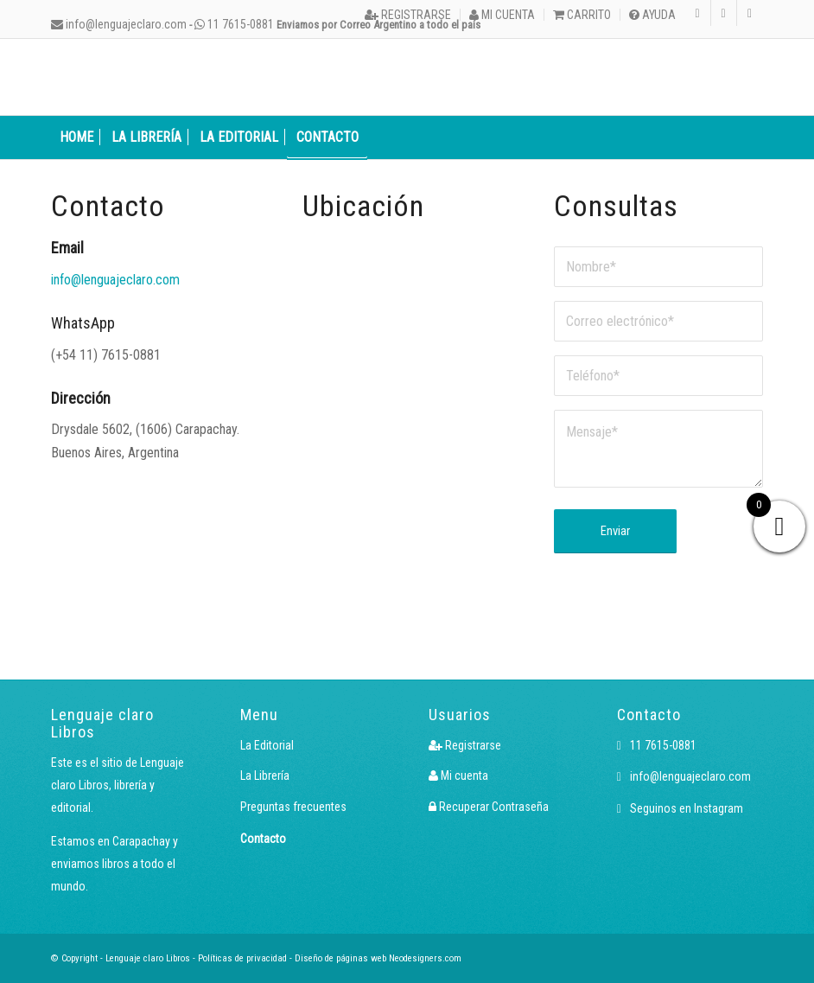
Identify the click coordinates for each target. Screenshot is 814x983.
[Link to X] (750, 13)
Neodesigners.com (425, 958)
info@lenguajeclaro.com (119, 24)
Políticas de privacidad (242, 958)
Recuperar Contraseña (489, 807)
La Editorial (267, 745)
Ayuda (652, 15)
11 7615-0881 (234, 24)
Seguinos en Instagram (680, 808)
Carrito (582, 15)
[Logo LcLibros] (180, 77)
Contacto (263, 839)
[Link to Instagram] (697, 13)
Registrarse (408, 15)
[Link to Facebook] (723, 13)
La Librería (264, 775)
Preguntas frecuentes (293, 807)
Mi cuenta (502, 15)
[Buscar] (753, 137)
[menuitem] (408, 15)
